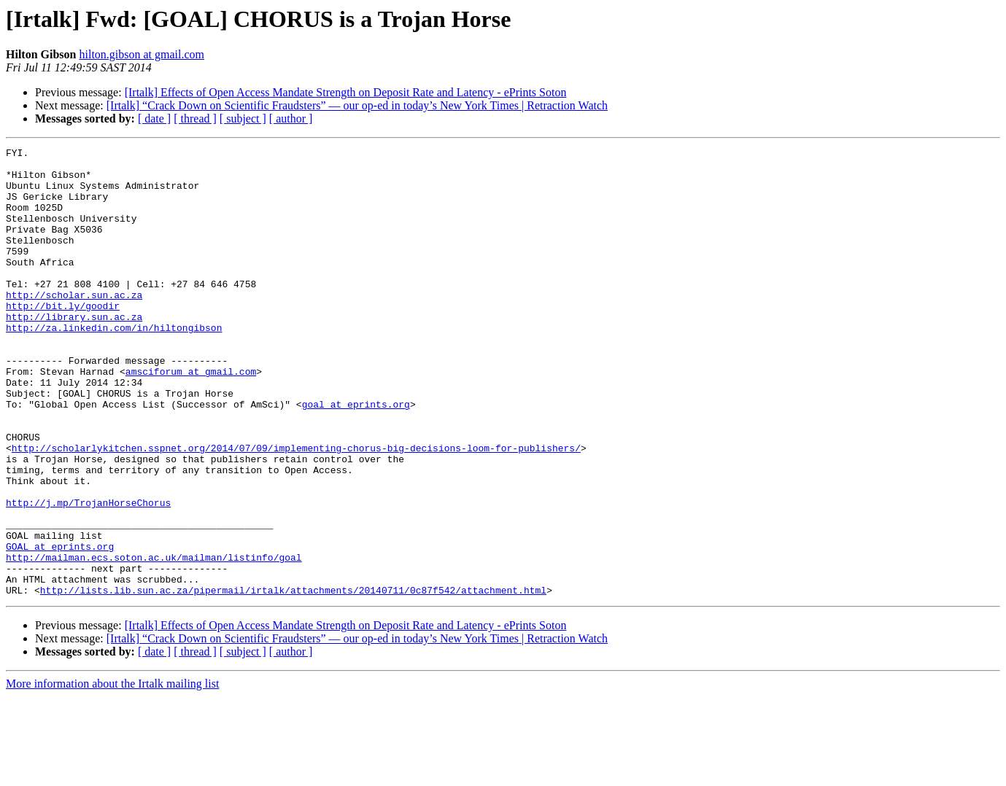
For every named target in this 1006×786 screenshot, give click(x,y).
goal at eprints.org (356, 456)
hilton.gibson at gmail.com (141, 54)
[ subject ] (243, 118)
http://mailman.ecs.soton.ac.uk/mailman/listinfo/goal (154, 640)
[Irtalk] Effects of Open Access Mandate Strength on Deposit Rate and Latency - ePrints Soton (346, 92)
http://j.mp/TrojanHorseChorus (88, 574)
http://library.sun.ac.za (74, 351)
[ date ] (154, 118)
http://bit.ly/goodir (63, 338)
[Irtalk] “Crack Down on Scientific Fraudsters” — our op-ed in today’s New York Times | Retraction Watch (357, 105)
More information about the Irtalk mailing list (112, 773)
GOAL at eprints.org (60, 627)
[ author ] (291, 118)
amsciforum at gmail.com (190, 417)
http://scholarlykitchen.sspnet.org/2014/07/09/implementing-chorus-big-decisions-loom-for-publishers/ (296, 508)
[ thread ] (195, 118)
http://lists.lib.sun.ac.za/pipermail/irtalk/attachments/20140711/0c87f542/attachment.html (293, 679)
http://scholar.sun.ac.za (74, 325)
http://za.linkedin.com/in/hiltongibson (114, 364)
